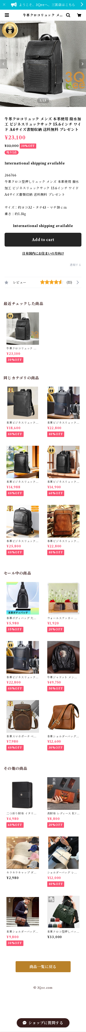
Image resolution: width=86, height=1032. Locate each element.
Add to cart (43, 239)
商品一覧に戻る (43, 966)
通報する (75, 265)
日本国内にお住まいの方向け (43, 253)
